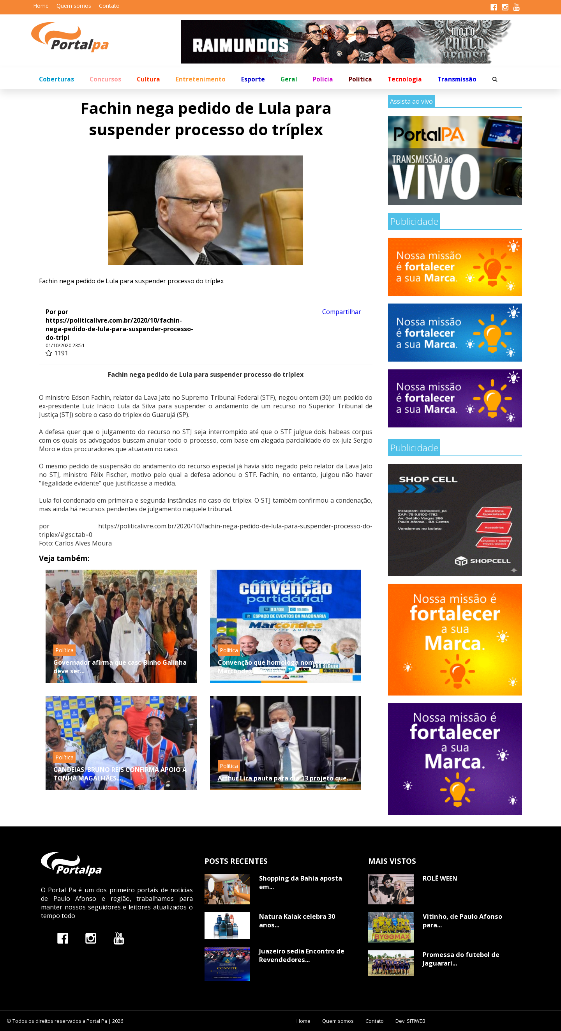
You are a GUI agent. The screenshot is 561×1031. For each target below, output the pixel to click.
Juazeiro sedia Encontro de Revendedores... (301, 955)
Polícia (323, 79)
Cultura (148, 79)
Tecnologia (405, 79)
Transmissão (457, 79)
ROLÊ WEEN (440, 878)
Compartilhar (341, 311)
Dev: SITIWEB (410, 1020)
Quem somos (73, 5)
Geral (288, 79)
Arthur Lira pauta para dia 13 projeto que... (284, 778)
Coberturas (56, 79)
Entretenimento (201, 79)
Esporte (253, 79)
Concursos (105, 79)
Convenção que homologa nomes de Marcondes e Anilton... (274, 666)
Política (360, 79)
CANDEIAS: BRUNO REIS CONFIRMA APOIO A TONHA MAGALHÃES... (120, 773)
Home (41, 5)
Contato (109, 5)
